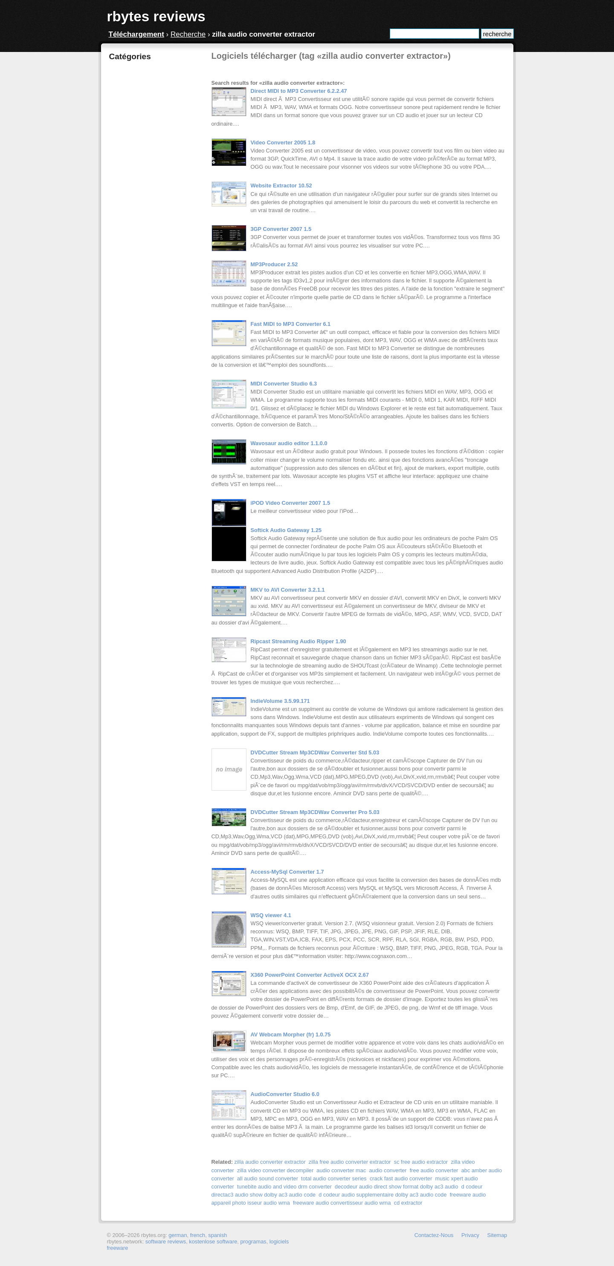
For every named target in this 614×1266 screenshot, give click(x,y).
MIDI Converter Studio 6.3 (284, 383)
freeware (117, 1248)
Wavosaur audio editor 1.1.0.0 (289, 443)
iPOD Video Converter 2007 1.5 (290, 503)
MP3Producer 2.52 (274, 264)
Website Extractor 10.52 (281, 185)
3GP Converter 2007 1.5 (281, 229)
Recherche (188, 34)
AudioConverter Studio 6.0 (285, 1094)
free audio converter (434, 1170)
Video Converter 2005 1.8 (283, 142)
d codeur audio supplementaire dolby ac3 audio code (382, 1194)
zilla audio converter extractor (270, 1162)
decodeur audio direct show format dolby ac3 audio (396, 1186)
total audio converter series (334, 1178)
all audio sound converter (267, 1178)
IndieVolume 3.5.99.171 (280, 701)
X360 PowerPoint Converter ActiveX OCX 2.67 (310, 975)
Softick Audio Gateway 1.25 (286, 530)
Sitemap (497, 1235)
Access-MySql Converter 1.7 (287, 872)
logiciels (279, 1241)
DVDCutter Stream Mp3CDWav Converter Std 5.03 (315, 752)
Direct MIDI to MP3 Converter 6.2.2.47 (299, 91)
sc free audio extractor (421, 1162)
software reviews (165, 1241)
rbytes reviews (156, 16)
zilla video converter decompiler (275, 1170)
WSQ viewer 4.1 (271, 915)
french (198, 1235)
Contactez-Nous (434, 1235)
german (177, 1235)
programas (253, 1241)
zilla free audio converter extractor (350, 1162)
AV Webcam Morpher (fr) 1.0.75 (291, 1034)
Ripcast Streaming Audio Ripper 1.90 (298, 641)
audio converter (387, 1170)
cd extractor (408, 1203)
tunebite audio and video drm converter (284, 1186)
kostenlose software (213, 1241)
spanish (217, 1235)
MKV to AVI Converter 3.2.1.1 (288, 590)
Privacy (470, 1235)
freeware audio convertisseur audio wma (342, 1203)
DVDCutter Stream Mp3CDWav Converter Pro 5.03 (315, 812)
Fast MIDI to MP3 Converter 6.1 (291, 324)
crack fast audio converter (401, 1178)
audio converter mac (341, 1170)
